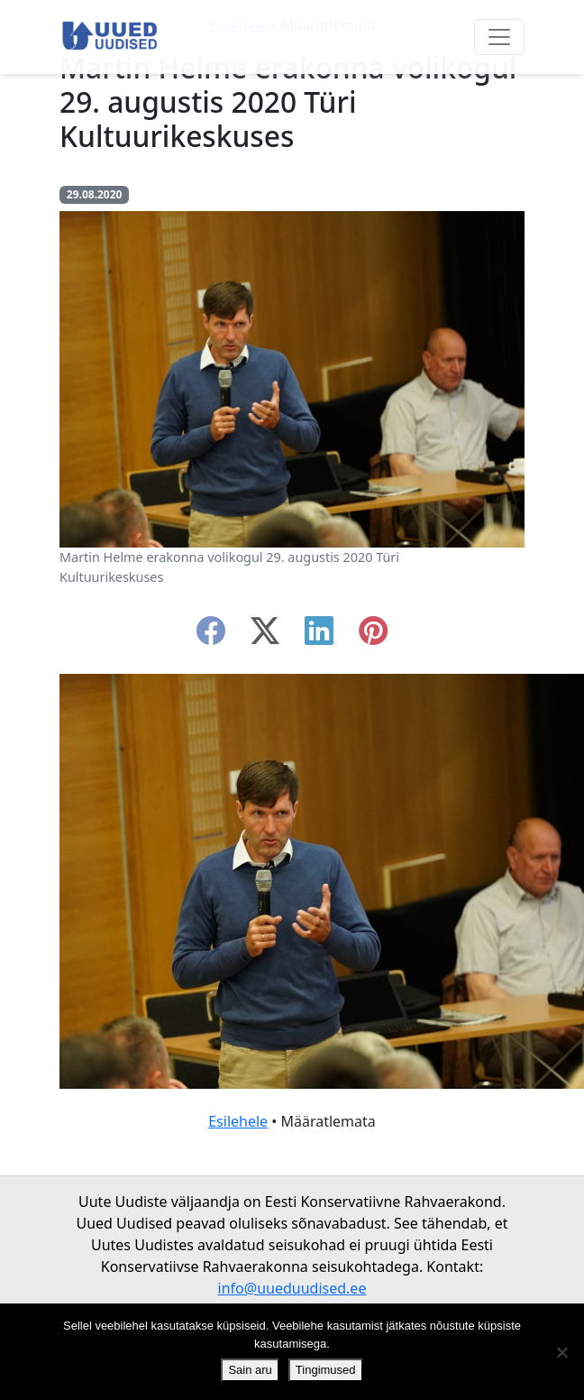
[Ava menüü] (499, 37)
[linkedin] (319, 635)
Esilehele (238, 1121)
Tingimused (326, 1370)
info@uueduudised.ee (292, 1288)
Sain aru (249, 1370)
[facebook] (211, 635)
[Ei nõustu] (561, 1352)
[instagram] (373, 635)
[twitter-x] (265, 635)
